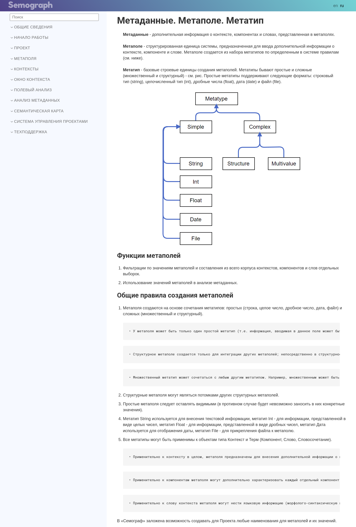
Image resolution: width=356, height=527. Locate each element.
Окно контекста (30, 79)
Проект (20, 48)
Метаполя (24, 59)
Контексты (25, 69)
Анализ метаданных (35, 100)
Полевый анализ (31, 90)
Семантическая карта (37, 111)
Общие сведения (31, 27)
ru (342, 5)
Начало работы (29, 37)
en (335, 5)
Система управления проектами (49, 121)
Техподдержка (29, 132)
